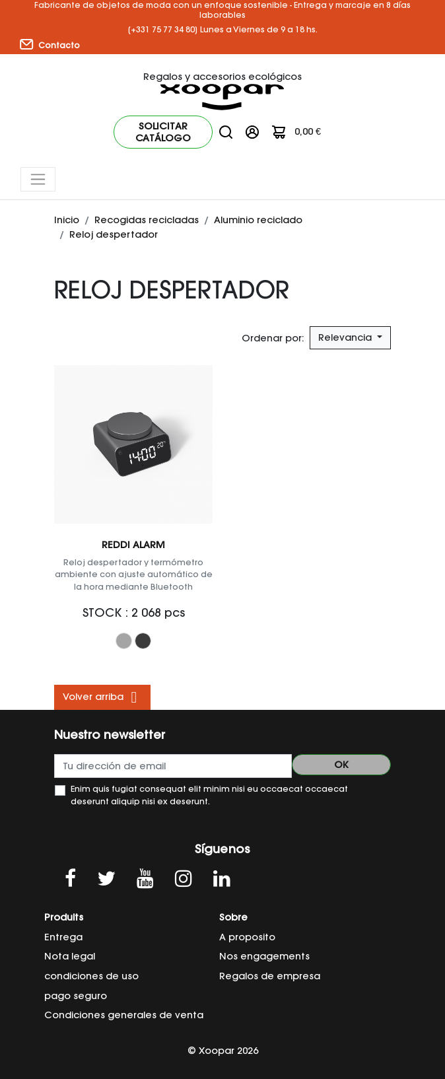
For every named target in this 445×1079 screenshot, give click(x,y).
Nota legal (69, 956)
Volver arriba (102, 697)
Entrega (63, 937)
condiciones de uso (91, 976)
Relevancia (346, 337)
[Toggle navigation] (37, 179)
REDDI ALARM (133, 545)
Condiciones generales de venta (123, 1015)
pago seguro (75, 996)
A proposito (247, 937)
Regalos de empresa (269, 976)
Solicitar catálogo (163, 132)
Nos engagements (264, 956)
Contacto (50, 45)
